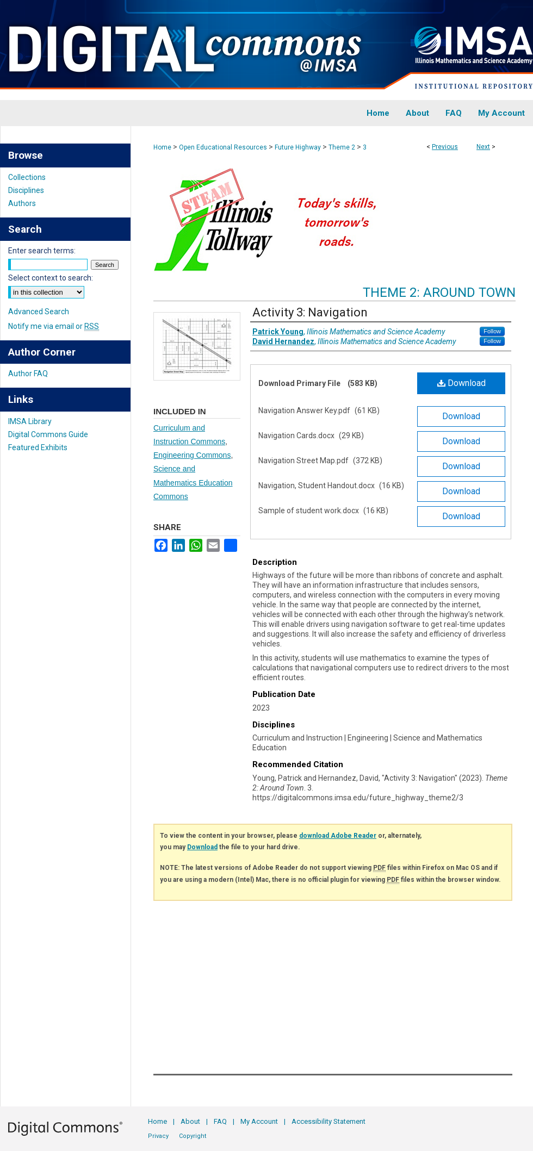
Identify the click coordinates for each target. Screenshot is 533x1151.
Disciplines (26, 190)
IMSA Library (30, 421)
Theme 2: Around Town (439, 292)
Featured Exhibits (37, 447)
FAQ (220, 1121)
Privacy (158, 1136)
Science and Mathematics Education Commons (193, 482)
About (190, 1121)
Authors (22, 203)
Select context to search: (50, 277)
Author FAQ (28, 373)
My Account (259, 1121)
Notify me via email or (53, 326)
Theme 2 (342, 147)
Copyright (192, 1136)
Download (461, 383)
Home (162, 147)
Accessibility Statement (328, 1121)
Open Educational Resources (223, 147)
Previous (445, 147)
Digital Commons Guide (48, 434)
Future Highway (298, 147)
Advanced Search (38, 311)
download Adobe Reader (337, 835)
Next (483, 147)
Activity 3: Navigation (310, 312)
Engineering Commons (192, 455)
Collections (27, 177)
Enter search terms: (42, 250)
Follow (492, 331)
